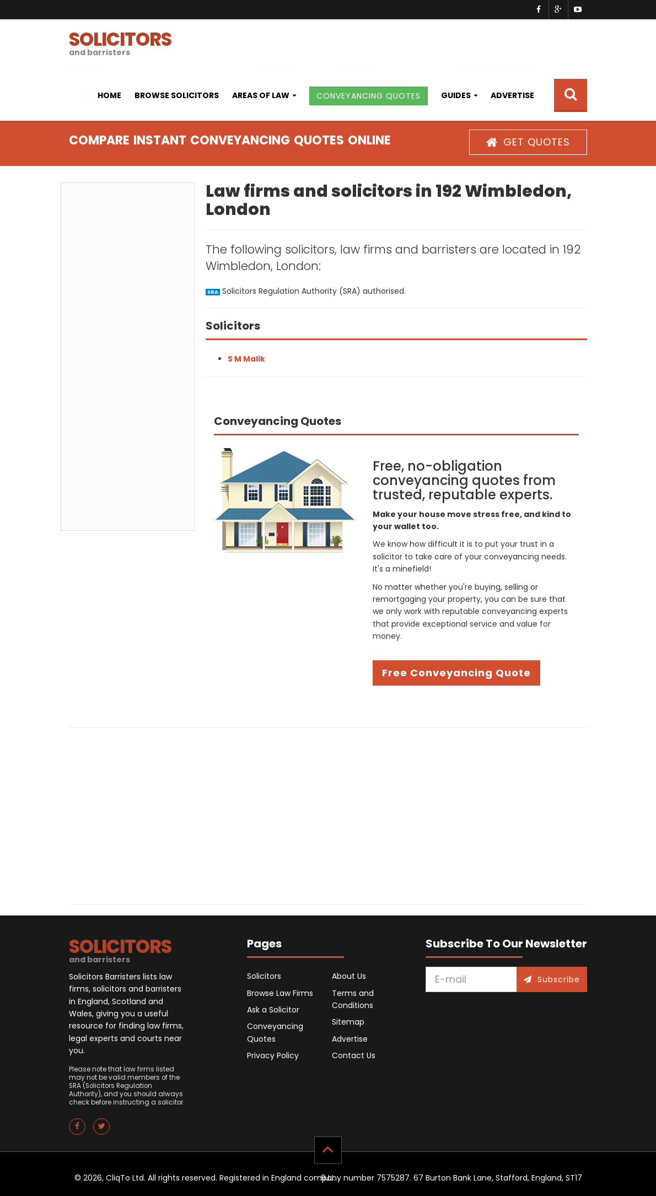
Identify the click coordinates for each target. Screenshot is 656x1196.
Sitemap (348, 1021)
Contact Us (353, 1055)
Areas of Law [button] (260, 95)
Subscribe (552, 979)
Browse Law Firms (280, 993)
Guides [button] (456, 95)
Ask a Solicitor (273, 1009)
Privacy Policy (273, 1055)
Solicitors (264, 976)
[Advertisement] (127, 356)
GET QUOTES (528, 142)
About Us (349, 976)
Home (109, 95)
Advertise (512, 95)
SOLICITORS (120, 42)
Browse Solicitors (177, 95)
